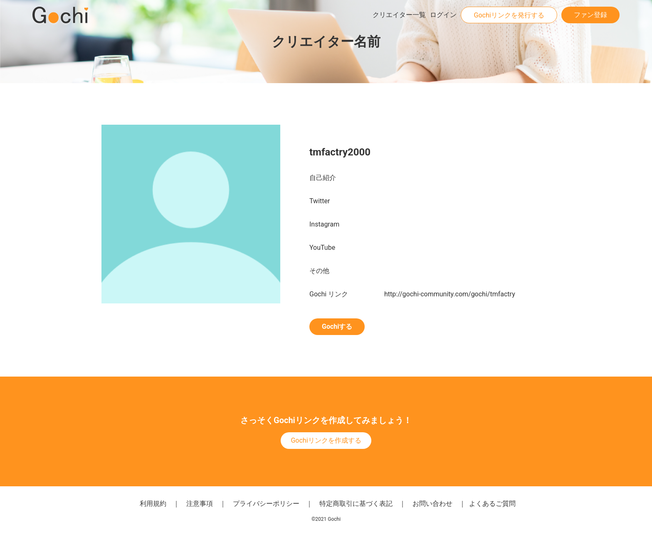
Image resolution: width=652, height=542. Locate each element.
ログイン (443, 15)
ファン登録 (590, 15)
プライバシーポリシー (266, 504)
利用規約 (153, 504)
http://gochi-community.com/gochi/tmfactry (449, 294)
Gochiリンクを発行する (509, 15)
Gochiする (337, 326)
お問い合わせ (432, 504)
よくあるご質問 (492, 504)
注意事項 (199, 504)
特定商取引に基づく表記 (356, 504)
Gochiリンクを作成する (326, 440)
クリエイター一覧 (399, 15)
